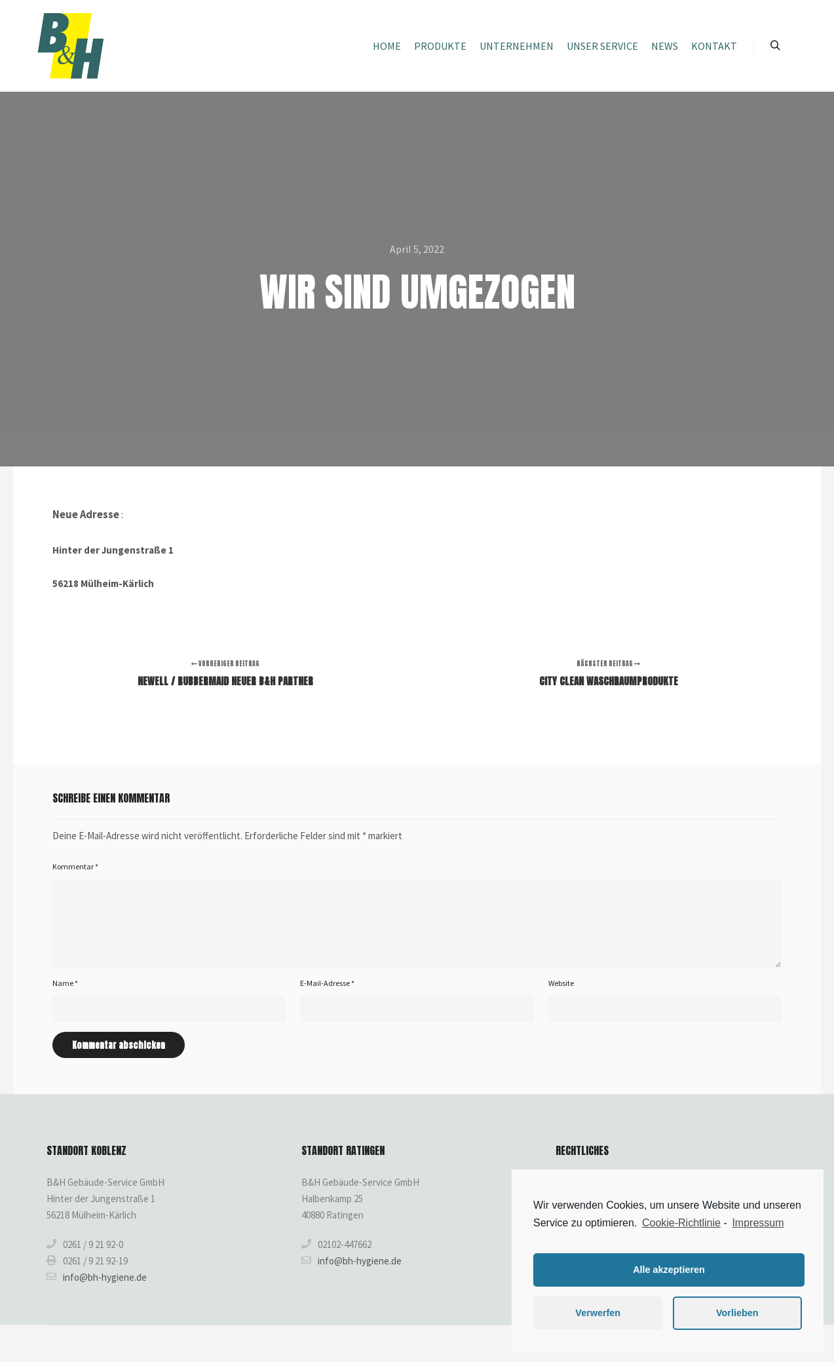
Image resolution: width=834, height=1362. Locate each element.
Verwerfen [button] (597, 1313)
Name (65, 983)
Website (561, 983)
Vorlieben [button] (737, 1313)
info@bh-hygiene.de (97, 1277)
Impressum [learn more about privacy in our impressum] (758, 1222)
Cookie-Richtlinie (681, 1222)
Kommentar (75, 866)
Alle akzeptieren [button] (669, 1269)
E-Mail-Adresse (327, 983)
